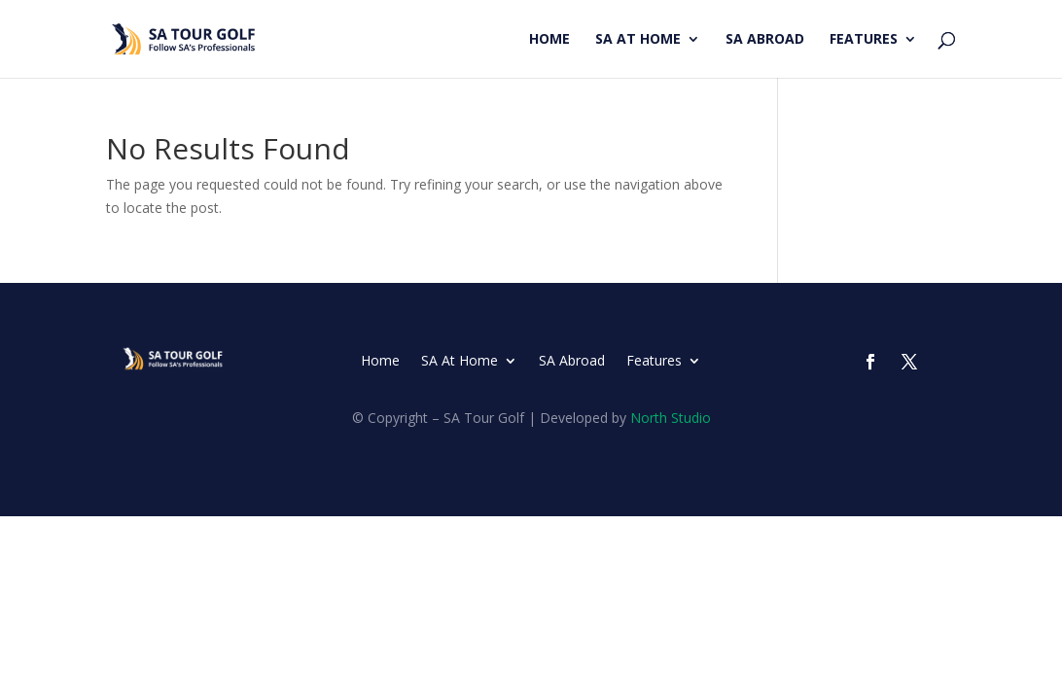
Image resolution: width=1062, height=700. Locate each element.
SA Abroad (765, 40)
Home (549, 40)
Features (864, 40)
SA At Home (638, 40)
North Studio (670, 417)
